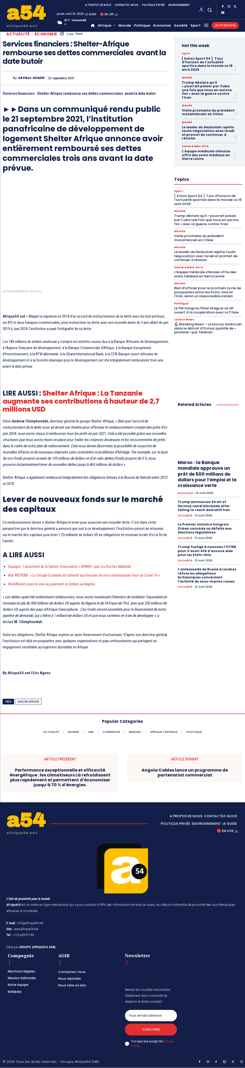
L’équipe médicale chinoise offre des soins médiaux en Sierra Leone (206, 155)
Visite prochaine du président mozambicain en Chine (208, 112)
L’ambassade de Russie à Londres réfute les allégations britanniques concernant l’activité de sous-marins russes (207, 575)
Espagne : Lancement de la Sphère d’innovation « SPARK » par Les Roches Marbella (69, 566)
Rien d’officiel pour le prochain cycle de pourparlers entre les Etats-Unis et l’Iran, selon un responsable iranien (207, 292)
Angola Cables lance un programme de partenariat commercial (185, 773)
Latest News (184, 319)
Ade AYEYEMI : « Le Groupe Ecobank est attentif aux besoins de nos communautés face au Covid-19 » (84, 575)
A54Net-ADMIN (31, 78)
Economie (46, 34)
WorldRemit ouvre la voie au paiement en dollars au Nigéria (51, 584)
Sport (186, 53)
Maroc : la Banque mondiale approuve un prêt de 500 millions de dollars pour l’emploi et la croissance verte (207, 473)
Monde (187, 77)
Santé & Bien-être (195, 146)
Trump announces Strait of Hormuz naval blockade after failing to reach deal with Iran (204, 506)
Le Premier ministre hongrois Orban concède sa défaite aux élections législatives (205, 528)
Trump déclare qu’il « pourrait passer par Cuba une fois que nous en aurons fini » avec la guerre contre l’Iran (207, 90)
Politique (181, 303)
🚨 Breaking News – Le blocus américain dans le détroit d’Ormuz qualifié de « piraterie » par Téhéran (208, 328)
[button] (209, 9)
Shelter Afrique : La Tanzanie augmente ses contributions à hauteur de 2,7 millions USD (81, 401)
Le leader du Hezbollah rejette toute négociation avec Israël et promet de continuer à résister (208, 132)
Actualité (18, 34)
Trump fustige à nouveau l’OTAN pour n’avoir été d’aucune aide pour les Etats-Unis (207, 551)
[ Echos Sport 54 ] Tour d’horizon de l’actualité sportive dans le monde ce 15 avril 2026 (207, 64)
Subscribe (151, 1029)
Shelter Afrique (28, 701)
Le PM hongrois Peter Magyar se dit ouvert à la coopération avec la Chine (206, 310)
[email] (151, 1015)
